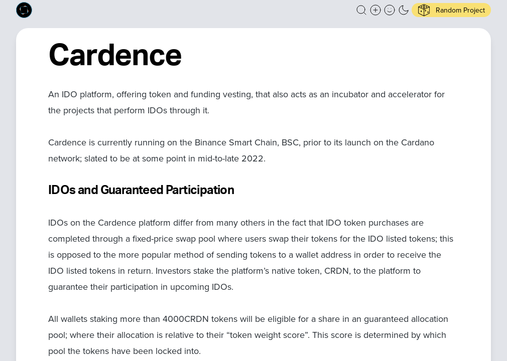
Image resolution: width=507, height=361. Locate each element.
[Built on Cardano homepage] (24, 10)
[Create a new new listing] (375, 10)
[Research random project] (451, 10)
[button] (361, 10)
